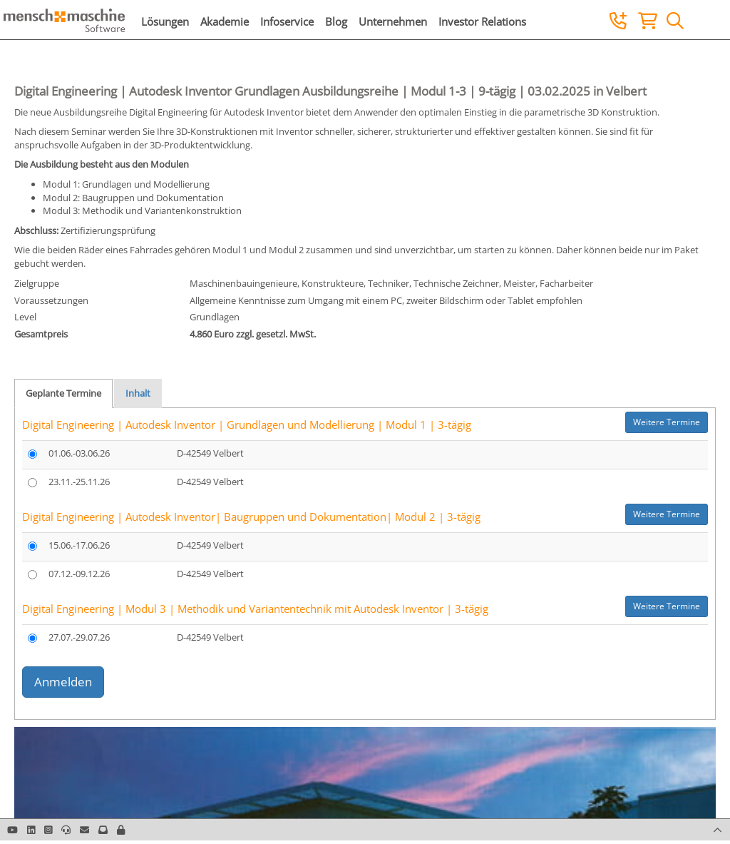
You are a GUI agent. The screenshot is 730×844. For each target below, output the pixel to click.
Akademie (224, 21)
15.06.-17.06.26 (79, 545)
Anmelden (63, 681)
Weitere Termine (666, 422)
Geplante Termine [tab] (63, 393)
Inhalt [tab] (137, 393)
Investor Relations (482, 21)
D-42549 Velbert (210, 453)
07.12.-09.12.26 (79, 573)
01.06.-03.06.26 (79, 453)
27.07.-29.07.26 (79, 637)
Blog (336, 21)
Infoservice (287, 21)
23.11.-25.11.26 (79, 481)
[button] (121, 829)
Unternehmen (393, 21)
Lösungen (165, 21)
